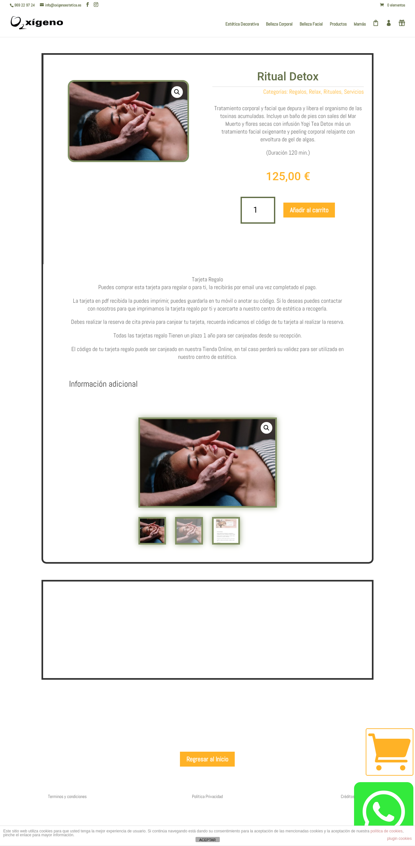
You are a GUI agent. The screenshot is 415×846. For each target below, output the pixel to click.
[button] (177, 92)
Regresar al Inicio (207, 804)
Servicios (354, 91)
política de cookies (387, 831)
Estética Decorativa (242, 24)
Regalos (297, 91)
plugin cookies (399, 838)
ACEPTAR (207, 840)
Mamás (360, 24)
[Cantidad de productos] (258, 210)
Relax (315, 91)
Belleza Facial (311, 24)
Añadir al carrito (309, 210)
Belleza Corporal (279, 24)
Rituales (332, 91)
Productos (338, 24)
